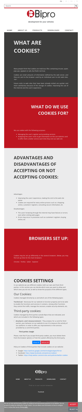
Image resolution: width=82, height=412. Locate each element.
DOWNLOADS (53, 30)
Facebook (41, 392)
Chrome (16, 262)
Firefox (23, 262)
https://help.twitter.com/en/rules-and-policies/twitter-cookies (46, 355)
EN (61, 1)
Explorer (35, 262)
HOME (9, 30)
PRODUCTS (37, 30)
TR (77, 1)
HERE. (26, 407)
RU (72, 1)
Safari (29, 262)
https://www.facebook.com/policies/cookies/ (41, 353)
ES (66, 1)
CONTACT (69, 30)
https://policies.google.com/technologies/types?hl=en (43, 351)
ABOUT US (22, 30)
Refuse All (45, 342)
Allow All (36, 342)
